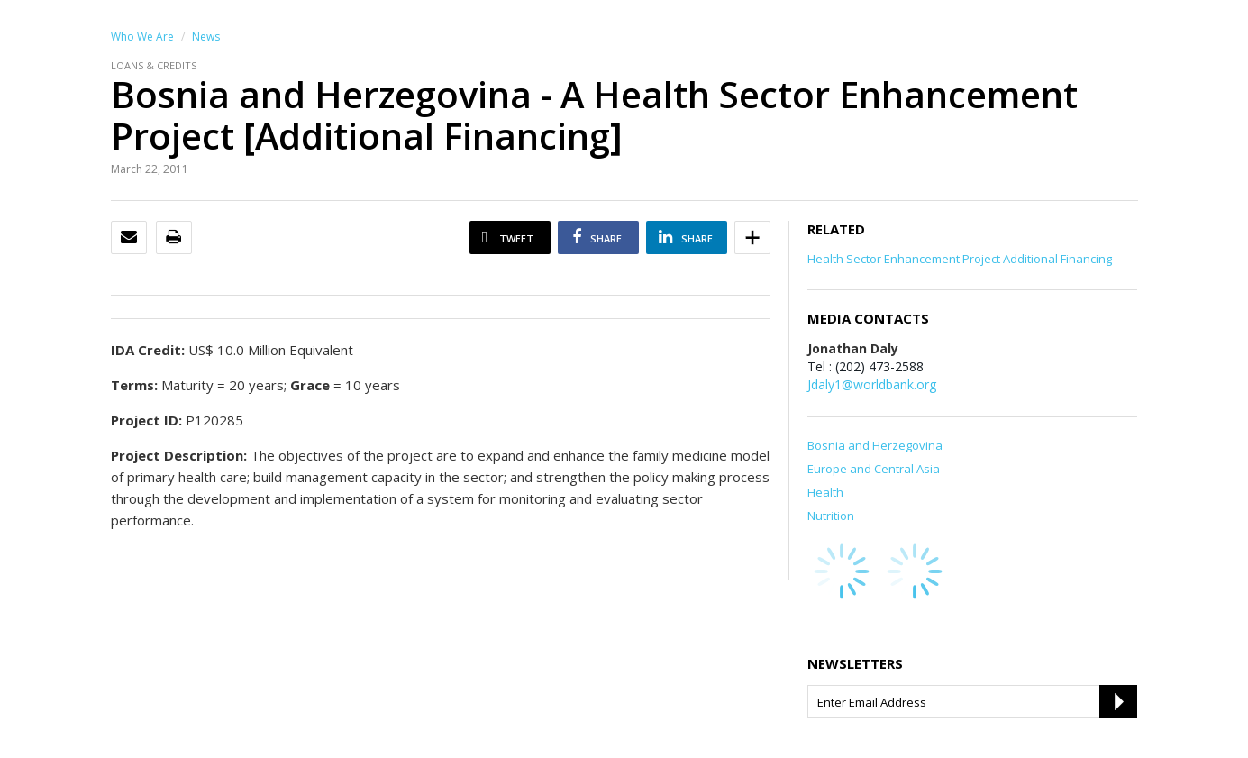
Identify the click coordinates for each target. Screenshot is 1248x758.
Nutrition (830, 515)
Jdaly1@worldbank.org (871, 384)
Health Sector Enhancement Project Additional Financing (959, 259)
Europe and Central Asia (873, 469)
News (206, 36)
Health (825, 492)
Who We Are (142, 36)
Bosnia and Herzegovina (875, 445)
